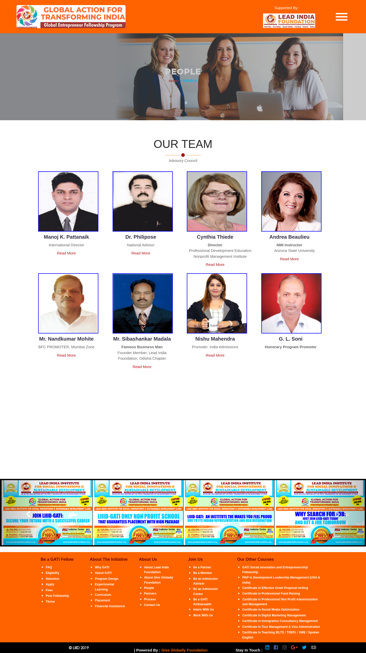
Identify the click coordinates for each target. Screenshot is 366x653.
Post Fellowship (57, 596)
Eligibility (52, 573)
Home (174, 81)
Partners (150, 593)
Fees (49, 590)
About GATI (103, 573)
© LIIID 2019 (79, 648)
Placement (102, 600)
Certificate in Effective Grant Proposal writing (275, 588)
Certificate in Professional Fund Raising (271, 593)
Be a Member (202, 573)
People (149, 588)
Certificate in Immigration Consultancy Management (280, 621)
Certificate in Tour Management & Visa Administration (281, 627)
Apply (50, 584)
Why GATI (102, 567)
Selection (52, 579)
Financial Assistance (110, 606)
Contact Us (152, 605)
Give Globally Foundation (184, 650)
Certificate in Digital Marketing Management (274, 615)
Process (150, 599)
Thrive (50, 601)
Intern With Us (203, 609)
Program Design (106, 579)
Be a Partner (202, 567)
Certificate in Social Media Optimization (270, 609)
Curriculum (103, 595)
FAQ (49, 567)
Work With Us (203, 615)
